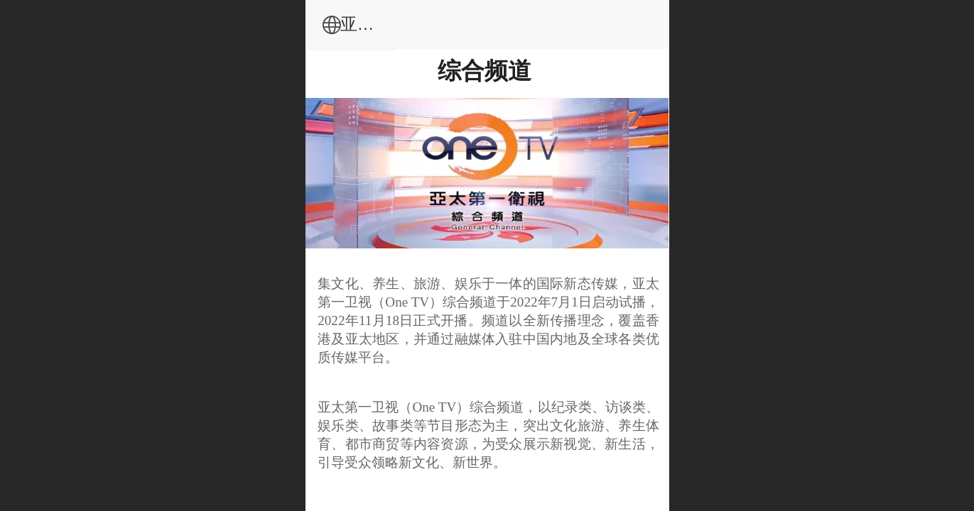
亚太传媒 (519, 23)
